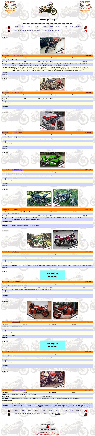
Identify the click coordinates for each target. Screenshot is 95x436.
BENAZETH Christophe (19, 390)
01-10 (16, 26)
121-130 (30, 30)
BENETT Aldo (16, 322)
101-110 (16, 30)
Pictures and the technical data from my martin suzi (25, 225)
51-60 (51, 26)
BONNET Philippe (17, 170)
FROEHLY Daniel (17, 132)
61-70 (57, 26)
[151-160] (51, 30)
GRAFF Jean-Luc (17, 92)
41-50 (44, 26)
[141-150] (44, 30)
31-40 (36, 26)
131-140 (37, 30)
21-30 (29, 26)
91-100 (78, 26)
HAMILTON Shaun (17, 55)
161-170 (57, 30)
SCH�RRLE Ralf (17, 209)
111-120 (23, 30)
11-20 (23, 26)
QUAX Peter (15, 252)
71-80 (64, 26)
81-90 (71, 26)
